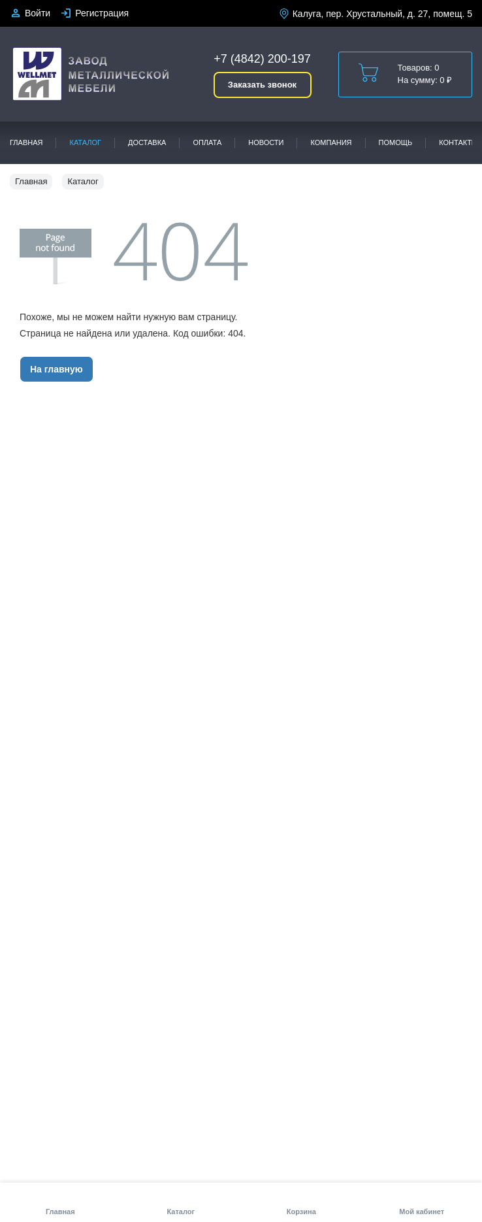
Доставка (147, 142)
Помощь (396, 142)
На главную (56, 369)
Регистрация (102, 13)
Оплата (207, 142)
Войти (37, 13)
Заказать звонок (262, 85)
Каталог (85, 142)
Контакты (458, 142)
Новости (265, 142)
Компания (330, 142)
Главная (26, 142)
